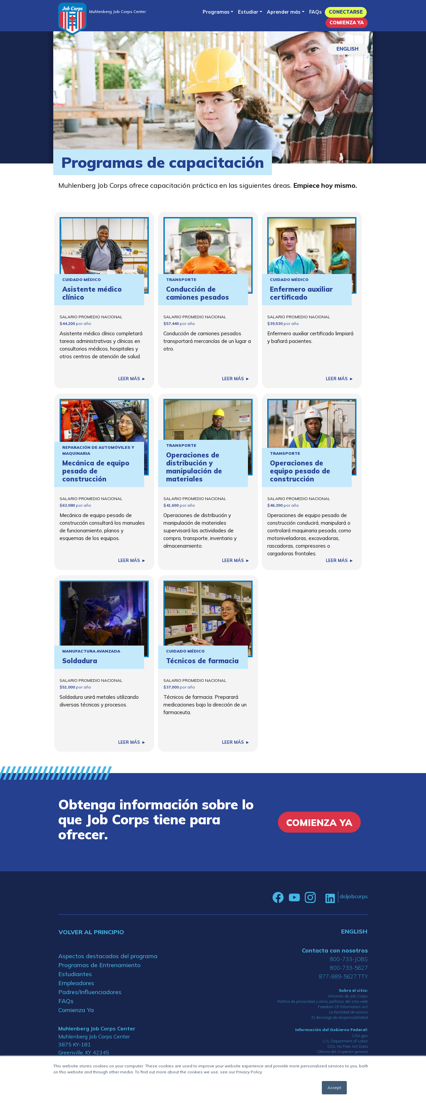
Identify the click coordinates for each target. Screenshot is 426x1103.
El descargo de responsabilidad (340, 1017)
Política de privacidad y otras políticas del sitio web (322, 1001)
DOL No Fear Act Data (347, 1046)
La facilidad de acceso (348, 1011)
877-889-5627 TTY (343, 976)
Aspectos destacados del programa (107, 956)
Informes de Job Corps (348, 995)
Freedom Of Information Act (343, 1006)
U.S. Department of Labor (345, 1040)
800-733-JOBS (349, 959)
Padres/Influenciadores (89, 992)
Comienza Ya (346, 23)
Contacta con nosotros (335, 950)
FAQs (315, 12)
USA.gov (360, 1035)
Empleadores (76, 983)
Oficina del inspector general (342, 1051)
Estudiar (248, 12)
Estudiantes (75, 974)
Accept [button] (334, 1087)
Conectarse (346, 12)
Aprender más (284, 12)
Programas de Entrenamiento (99, 965)
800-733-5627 (349, 967)
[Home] (72, 19)
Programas (216, 12)
